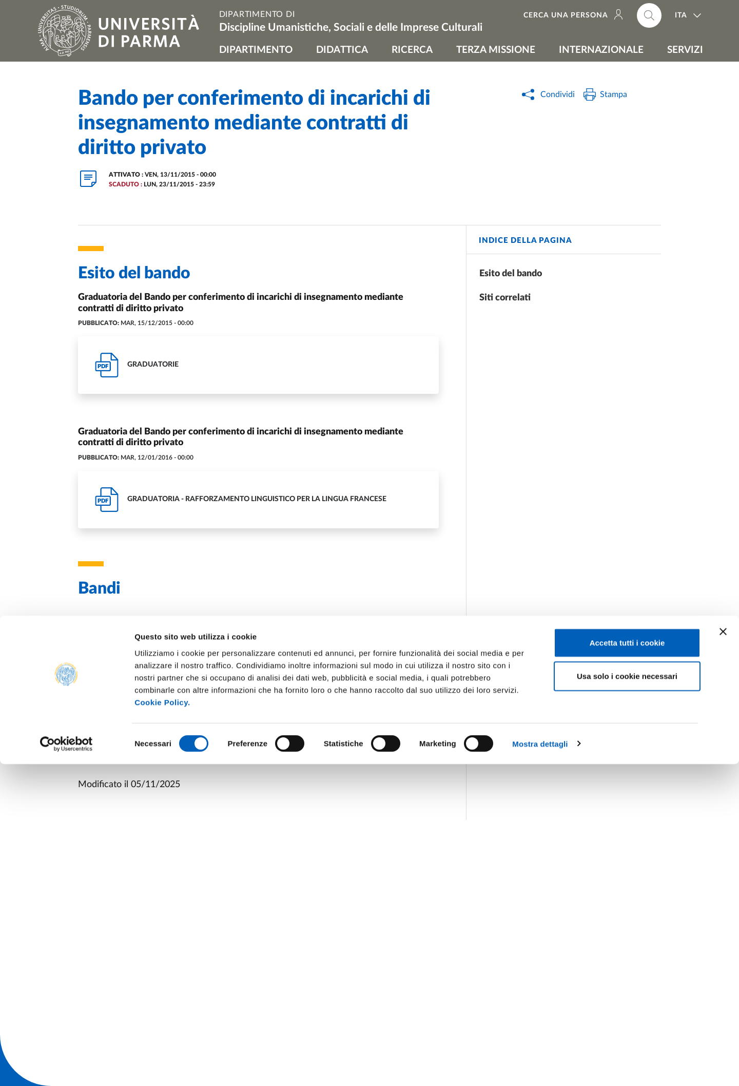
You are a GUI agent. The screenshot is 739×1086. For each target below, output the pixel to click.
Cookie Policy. (162, 1024)
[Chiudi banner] (723, 953)
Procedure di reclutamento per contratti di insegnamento (195, 745)
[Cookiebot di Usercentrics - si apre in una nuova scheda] (66, 1066)
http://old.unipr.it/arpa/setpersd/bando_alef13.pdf (178, 664)
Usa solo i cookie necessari (627, 998)
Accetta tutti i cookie (627, 964)
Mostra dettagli (540, 1065)
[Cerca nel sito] (649, 15)
